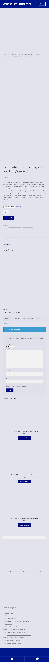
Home (6, 54)
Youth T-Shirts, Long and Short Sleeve (15, 637)
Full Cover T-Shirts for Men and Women (17, 632)
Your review (9, 348)
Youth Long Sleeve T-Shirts (14, 643)
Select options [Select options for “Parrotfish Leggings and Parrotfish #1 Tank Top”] (24, 481)
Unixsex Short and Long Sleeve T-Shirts (15, 629)
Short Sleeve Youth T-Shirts (14, 640)
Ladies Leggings (11, 615)
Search (12, 659)
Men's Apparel (8, 624)
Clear (19, 206)
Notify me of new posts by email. (16, 386)
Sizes (4, 204)
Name (8, 371)
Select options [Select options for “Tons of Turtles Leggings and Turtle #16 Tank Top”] (24, 525)
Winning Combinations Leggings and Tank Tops (29, 54)
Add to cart (8, 218)
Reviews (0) (6, 244)
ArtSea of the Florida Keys (17, 3)
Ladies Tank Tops (11, 618)
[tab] (24, 235)
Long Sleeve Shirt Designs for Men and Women (19, 635)
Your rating (9, 344)
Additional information (9, 240)
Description (6, 235)
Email (8, 378)
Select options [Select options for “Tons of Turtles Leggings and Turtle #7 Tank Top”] (24, 438)
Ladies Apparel (13, 54)
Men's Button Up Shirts (13, 626)
